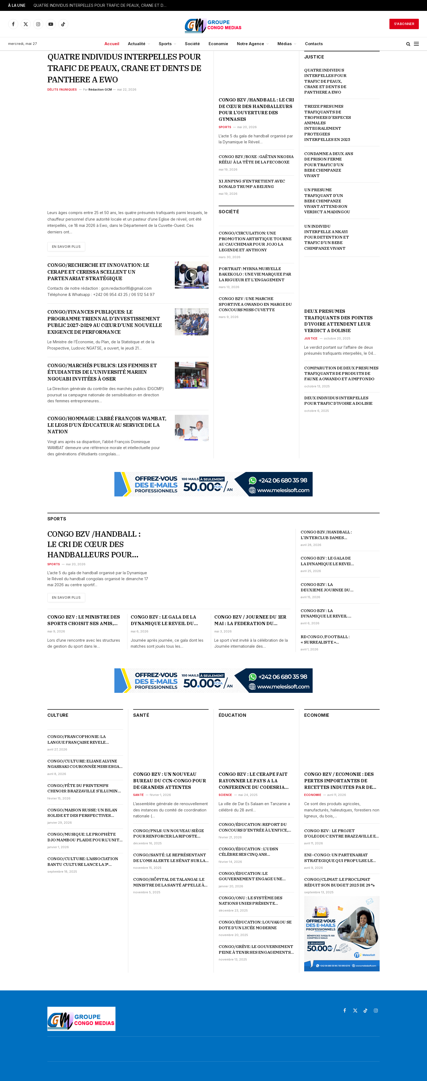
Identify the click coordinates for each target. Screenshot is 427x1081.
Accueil (112, 43)
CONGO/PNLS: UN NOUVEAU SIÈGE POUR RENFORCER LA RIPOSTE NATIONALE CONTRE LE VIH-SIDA (168, 833)
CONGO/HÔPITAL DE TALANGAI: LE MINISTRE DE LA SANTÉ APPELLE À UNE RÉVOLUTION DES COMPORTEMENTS (168, 882)
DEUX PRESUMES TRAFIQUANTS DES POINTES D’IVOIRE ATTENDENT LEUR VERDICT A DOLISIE (338, 320)
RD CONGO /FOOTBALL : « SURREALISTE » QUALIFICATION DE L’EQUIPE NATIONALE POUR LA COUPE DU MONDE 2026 (325, 639)
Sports (165, 43)
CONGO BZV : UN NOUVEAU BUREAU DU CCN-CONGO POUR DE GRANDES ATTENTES (169, 780)
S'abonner (404, 24)
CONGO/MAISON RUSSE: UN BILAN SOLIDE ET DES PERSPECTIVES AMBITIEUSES (82, 813)
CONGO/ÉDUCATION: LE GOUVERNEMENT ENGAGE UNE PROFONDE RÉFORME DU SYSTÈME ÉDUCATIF (255, 876)
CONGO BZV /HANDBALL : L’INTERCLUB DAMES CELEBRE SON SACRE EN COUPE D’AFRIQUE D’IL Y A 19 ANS (327, 534)
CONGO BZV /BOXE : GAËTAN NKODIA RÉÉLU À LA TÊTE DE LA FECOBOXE (256, 159)
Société (192, 43)
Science (225, 795)
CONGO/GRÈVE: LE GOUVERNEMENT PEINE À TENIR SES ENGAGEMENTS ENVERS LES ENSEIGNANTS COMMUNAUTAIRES (256, 949)
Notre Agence (250, 43)
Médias (284, 43)
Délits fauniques (62, 89)
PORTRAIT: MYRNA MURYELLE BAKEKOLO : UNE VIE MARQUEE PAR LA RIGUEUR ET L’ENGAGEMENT (255, 274)
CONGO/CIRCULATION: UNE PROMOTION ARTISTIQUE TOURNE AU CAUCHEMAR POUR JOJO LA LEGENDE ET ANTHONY (255, 241)
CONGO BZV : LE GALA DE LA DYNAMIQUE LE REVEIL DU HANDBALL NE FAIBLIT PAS (327, 561)
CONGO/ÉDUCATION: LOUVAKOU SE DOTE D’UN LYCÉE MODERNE (255, 924)
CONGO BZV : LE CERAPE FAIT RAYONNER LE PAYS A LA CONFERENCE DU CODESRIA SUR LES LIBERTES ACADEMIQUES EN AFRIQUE (253, 780)
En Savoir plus (66, 247)
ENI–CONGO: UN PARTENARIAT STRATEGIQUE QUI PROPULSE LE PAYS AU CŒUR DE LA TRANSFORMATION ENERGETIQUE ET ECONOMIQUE (340, 857)
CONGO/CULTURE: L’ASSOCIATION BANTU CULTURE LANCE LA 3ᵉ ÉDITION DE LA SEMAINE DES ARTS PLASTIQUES (82, 861)
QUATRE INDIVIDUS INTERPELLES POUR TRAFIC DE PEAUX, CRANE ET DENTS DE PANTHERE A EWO (101, 5)
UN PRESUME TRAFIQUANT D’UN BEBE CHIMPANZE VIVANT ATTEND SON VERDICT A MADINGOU (327, 200)
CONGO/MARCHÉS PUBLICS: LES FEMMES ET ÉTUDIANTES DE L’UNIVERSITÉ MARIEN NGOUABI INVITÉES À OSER (102, 372)
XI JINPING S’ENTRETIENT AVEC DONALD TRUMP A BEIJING (252, 183)
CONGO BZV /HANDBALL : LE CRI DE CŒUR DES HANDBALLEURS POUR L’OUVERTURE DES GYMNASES (256, 109)
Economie (218, 43)
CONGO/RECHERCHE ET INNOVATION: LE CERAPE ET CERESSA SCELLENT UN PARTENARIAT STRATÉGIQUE (98, 272)
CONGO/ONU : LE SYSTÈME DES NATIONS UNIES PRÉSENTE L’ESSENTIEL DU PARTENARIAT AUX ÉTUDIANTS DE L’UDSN (255, 900)
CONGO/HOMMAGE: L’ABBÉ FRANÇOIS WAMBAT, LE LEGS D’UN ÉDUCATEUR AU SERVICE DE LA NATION (106, 425)
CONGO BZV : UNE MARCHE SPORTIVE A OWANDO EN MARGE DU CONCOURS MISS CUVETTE (255, 304)
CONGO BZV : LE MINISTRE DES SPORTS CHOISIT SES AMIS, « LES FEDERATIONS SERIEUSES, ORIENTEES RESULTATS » (83, 620)
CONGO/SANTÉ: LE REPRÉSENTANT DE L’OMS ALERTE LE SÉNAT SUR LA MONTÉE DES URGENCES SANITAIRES (169, 857)
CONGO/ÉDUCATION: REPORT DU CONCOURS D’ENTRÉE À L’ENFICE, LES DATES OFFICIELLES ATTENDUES (253, 827)
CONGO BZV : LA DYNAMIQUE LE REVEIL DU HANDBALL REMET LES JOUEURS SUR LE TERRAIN (327, 613)
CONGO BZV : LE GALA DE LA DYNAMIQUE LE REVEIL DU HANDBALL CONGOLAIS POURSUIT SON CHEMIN (163, 620)
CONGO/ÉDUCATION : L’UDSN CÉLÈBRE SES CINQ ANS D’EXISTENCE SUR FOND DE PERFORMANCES (248, 851)
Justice (311, 338)
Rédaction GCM (100, 89)
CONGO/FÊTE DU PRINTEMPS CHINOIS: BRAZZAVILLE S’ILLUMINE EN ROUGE (83, 788)
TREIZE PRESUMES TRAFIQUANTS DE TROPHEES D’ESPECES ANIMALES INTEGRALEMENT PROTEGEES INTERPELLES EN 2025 (328, 123)
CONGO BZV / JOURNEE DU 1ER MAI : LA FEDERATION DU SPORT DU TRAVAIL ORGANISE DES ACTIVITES (251, 620)
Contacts (314, 43)
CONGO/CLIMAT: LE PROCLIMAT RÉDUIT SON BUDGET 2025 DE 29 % (339, 882)
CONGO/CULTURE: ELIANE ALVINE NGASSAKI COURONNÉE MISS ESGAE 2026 (84, 764)
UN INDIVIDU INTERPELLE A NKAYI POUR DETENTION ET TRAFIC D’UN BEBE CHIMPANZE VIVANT (326, 237)
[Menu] (416, 44)
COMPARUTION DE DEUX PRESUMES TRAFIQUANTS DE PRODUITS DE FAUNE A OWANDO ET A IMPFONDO (341, 373)
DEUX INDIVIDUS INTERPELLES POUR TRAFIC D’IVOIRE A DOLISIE (338, 400)
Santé (138, 795)
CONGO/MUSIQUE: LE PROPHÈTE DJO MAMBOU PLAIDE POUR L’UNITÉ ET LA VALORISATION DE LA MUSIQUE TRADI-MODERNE (84, 837)
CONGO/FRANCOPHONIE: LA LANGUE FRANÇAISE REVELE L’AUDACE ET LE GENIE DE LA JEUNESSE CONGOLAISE (76, 739)
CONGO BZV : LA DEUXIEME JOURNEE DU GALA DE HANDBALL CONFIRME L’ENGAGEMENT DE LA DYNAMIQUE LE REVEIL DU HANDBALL (327, 587)
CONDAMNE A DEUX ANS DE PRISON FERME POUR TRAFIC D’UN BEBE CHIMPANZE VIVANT (328, 164)
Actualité (136, 43)
